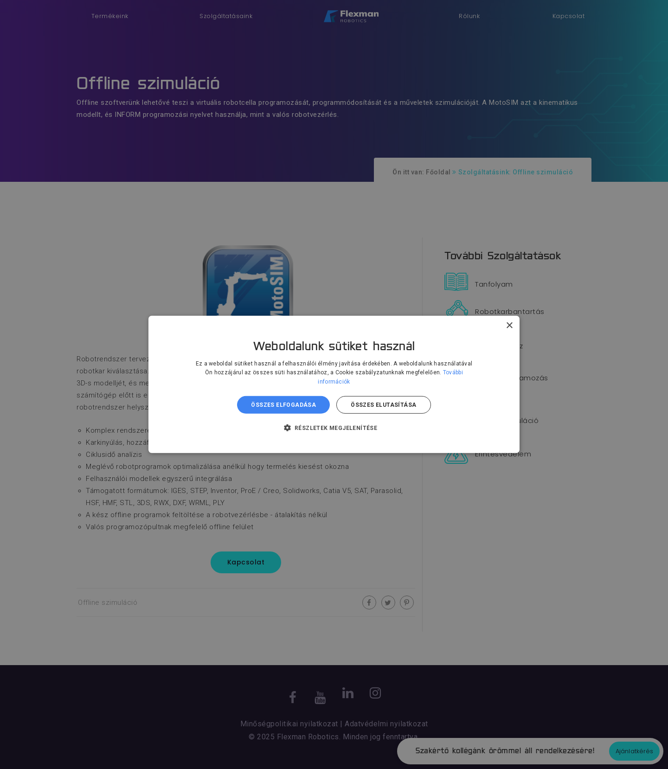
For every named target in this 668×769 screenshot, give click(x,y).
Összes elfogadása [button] (283, 405)
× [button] (509, 325)
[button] (334, 427)
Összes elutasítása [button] (383, 405)
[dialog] (334, 384)
